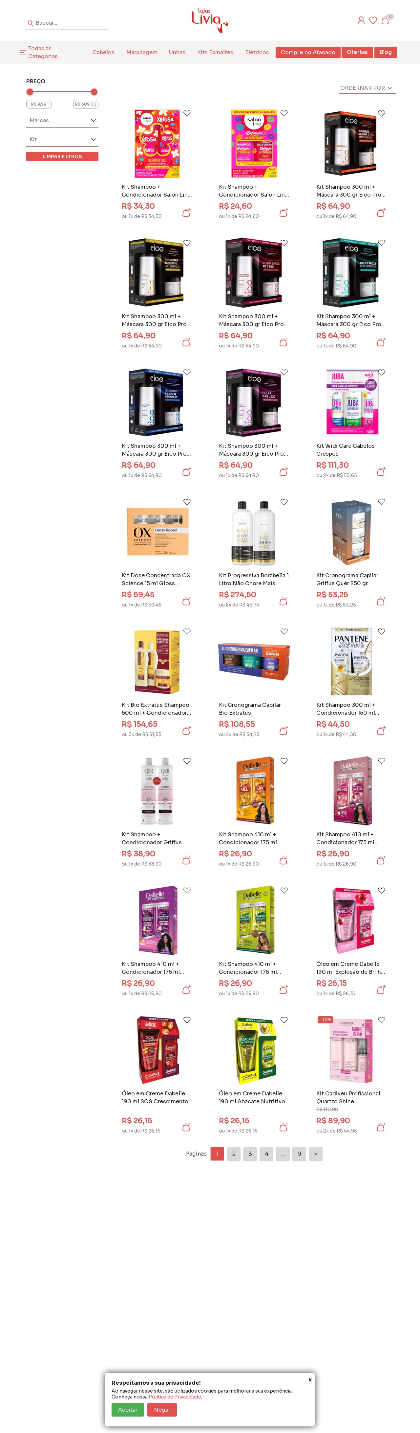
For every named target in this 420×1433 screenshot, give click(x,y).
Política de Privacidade (175, 1397)
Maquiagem (142, 52)
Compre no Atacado (308, 52)
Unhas (177, 52)
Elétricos (257, 52)
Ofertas (357, 52)
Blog (386, 52)
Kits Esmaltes (215, 52)
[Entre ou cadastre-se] (361, 20)
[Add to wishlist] (187, 113)
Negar (162, 1409)
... (283, 1154)
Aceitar (127, 1409)
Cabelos (104, 52)
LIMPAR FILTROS (62, 156)
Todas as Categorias (43, 52)
